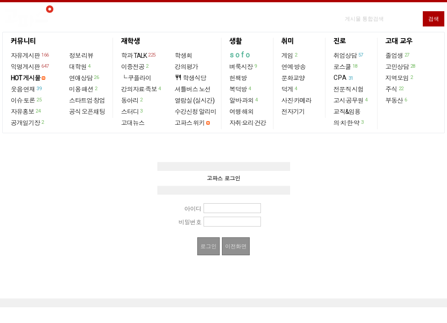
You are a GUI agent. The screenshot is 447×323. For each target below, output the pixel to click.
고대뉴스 (132, 123)
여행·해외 (242, 111)
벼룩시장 (244, 66)
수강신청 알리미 (196, 111)
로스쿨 (346, 66)
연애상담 (84, 78)
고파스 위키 (190, 123)
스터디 (132, 111)
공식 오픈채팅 (87, 111)
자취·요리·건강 (248, 123)
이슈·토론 (26, 100)
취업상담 (349, 55)
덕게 (290, 89)
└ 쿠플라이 (136, 78)
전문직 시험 (349, 89)
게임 (290, 55)
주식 (395, 89)
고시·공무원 (351, 100)
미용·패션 (83, 89)
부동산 (397, 100)
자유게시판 (30, 55)
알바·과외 (244, 100)
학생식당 (190, 78)
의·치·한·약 (349, 122)
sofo (241, 55)
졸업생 (398, 55)
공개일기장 (28, 122)
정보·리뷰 (81, 55)
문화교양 (293, 78)
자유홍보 (26, 111)
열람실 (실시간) (194, 100)
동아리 (132, 100)
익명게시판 (30, 66)
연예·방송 (294, 66)
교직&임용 (347, 111)
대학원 (80, 66)
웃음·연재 (26, 89)
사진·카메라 (297, 100)
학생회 (183, 55)
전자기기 (293, 111)
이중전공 (135, 66)
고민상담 (401, 66)
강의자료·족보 (141, 89)
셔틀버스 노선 (193, 89)
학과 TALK (138, 55)
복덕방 (241, 89)
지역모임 (400, 78)
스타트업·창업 (87, 100)
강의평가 (186, 66)
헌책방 (238, 78)
